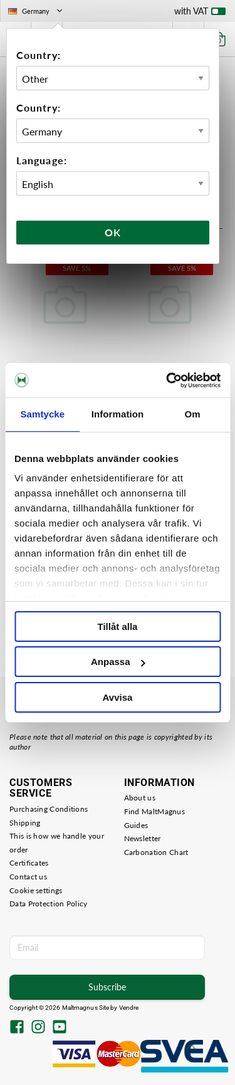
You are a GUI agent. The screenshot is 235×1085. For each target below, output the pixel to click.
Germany (36, 11)
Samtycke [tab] (42, 414)
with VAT (200, 14)
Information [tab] (117, 414)
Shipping (24, 822)
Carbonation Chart (156, 852)
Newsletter (142, 838)
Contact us (28, 876)
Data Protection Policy (48, 903)
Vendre (129, 1007)
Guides (136, 825)
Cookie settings (36, 890)
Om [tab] (193, 414)
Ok (113, 232)
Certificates (29, 862)
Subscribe (107, 987)
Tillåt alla (118, 626)
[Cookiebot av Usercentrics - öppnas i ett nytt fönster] (167, 380)
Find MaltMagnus (154, 811)
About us (139, 797)
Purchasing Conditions (48, 809)
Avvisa (118, 697)
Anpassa (118, 661)
